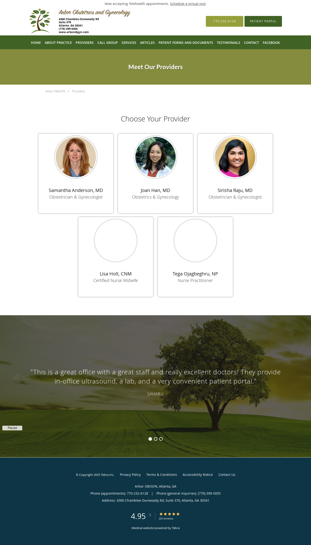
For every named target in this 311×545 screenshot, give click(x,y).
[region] (155, 382)
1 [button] (150, 439)
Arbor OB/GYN (55, 91)
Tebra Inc (107, 475)
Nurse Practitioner (195, 280)
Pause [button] (12, 428)
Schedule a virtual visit (188, 3)
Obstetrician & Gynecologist (76, 196)
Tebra (176, 528)
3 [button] (161, 439)
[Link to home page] (74, 21)
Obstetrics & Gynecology (155, 196)
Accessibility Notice (198, 474)
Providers (78, 91)
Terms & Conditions (161, 474)
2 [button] (155, 439)
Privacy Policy (130, 474)
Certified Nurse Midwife (115, 280)
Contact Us (226, 474)
